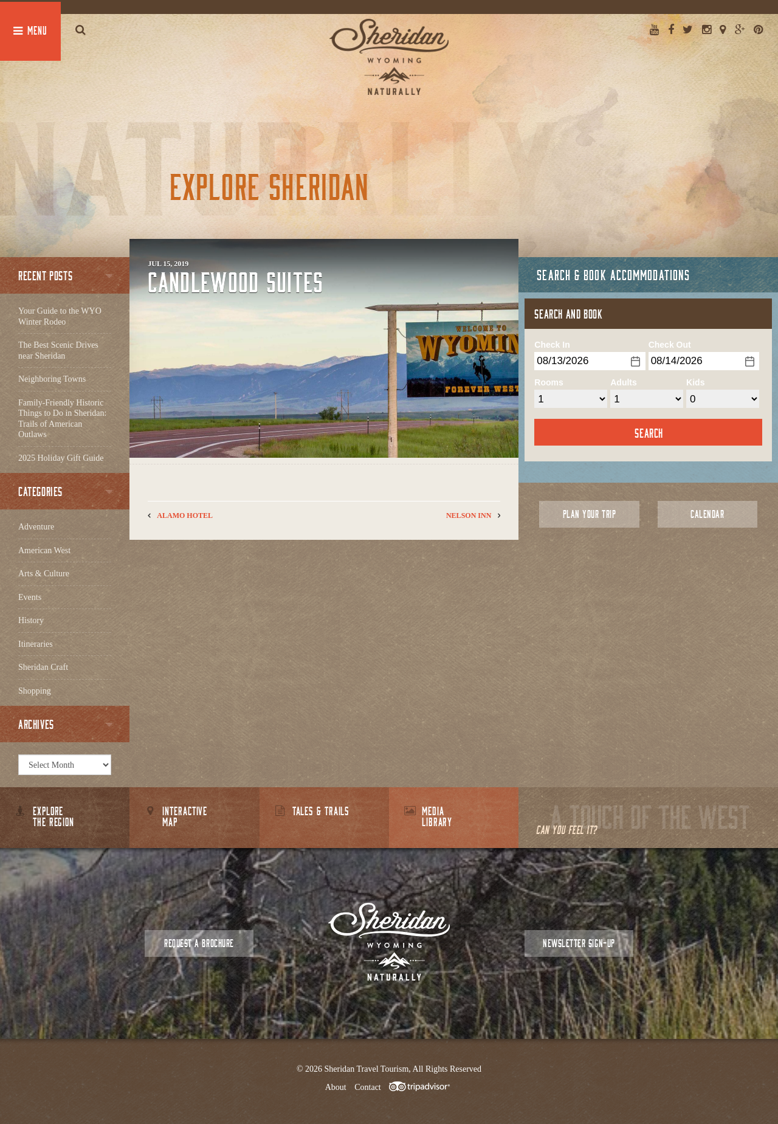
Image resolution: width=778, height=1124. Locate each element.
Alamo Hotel (185, 515)
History (31, 620)
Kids (695, 382)
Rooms (548, 382)
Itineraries (35, 644)
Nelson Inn (468, 515)
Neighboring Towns (52, 379)
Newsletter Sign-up (578, 943)
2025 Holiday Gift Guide (60, 458)
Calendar (707, 514)
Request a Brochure (198, 943)
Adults (623, 382)
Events (29, 597)
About (335, 1087)
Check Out (670, 345)
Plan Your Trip (589, 514)
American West (44, 550)
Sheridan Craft (43, 667)
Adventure (36, 526)
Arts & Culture (43, 573)
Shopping (34, 690)
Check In (552, 345)
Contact (367, 1087)
